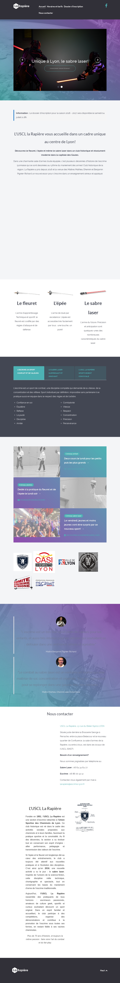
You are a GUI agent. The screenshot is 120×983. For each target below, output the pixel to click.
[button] (58, 87)
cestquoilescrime (74, 469)
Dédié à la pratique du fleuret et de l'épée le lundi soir (37, 492)
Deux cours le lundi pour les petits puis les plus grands (82, 461)
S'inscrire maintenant (60, 68)
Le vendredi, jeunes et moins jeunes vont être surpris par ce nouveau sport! (81, 525)
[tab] (29, 373)
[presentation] (22, 60)
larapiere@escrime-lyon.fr (72, 784)
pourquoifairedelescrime (31, 500)
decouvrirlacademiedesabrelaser (82, 535)
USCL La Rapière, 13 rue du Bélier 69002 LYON (82, 726)
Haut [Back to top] (104, 970)
